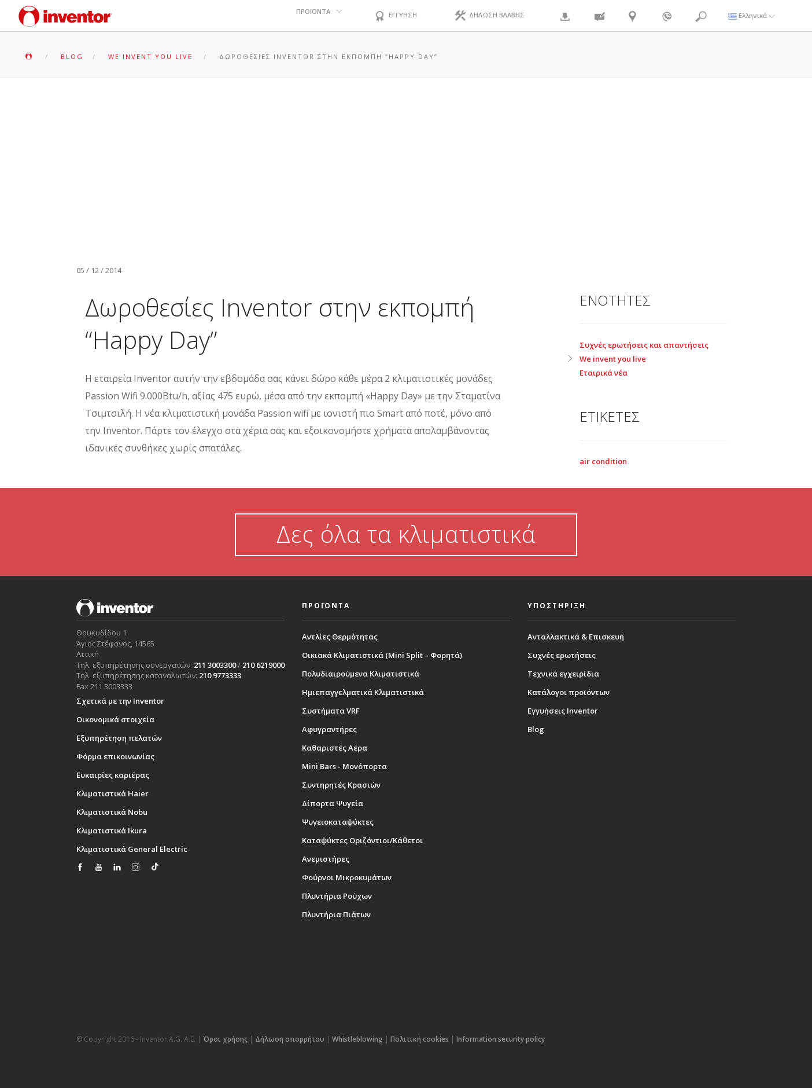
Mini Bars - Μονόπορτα (344, 766)
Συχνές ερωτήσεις (561, 655)
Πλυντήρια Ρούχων (337, 896)
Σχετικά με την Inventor (120, 701)
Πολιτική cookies (419, 1039)
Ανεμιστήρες (325, 859)
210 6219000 (263, 665)
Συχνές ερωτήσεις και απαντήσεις (644, 345)
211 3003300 (215, 665)
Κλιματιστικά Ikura (111, 830)
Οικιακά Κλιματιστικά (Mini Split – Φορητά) (382, 655)
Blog (535, 729)
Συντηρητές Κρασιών (341, 785)
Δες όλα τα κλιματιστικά (406, 534)
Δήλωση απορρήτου (289, 1039)
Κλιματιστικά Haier (112, 793)
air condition (603, 461)
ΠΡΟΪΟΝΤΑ (313, 15)
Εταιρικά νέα (604, 372)
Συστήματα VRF (331, 710)
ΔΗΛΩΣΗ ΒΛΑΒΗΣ (489, 16)
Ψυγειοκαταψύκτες (338, 822)
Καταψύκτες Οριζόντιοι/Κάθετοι (362, 840)
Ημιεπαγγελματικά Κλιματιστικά (363, 692)
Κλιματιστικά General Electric (131, 849)
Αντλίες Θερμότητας (340, 636)
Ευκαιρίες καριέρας (112, 775)
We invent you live (613, 359)
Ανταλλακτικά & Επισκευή (575, 636)
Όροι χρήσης (225, 1039)
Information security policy (500, 1039)
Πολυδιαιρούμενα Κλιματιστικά (360, 673)
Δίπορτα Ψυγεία (332, 803)
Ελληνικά (751, 15)
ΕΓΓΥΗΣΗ (395, 16)
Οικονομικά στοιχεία (115, 719)
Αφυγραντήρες (329, 729)
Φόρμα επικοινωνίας (115, 756)
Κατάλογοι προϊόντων (568, 692)
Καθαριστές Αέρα (334, 748)
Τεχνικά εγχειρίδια (563, 673)
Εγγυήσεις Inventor (562, 710)
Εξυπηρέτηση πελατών (119, 738)
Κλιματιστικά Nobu (111, 812)
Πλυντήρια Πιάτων (336, 914)
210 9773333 (220, 675)
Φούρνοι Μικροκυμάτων (347, 877)
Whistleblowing (357, 1039)
